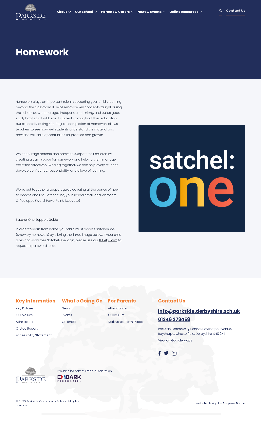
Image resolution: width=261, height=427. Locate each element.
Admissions (24, 322)
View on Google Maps (175, 340)
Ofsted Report (27, 328)
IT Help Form (108, 240)
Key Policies (24, 308)
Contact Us (235, 10)
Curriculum (116, 315)
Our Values (24, 315)
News (66, 308)
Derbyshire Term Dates (125, 322)
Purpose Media (234, 403)
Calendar (69, 322)
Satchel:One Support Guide (37, 219)
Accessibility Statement (34, 335)
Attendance (117, 308)
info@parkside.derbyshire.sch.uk (199, 311)
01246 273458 (174, 319)
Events (67, 315)
